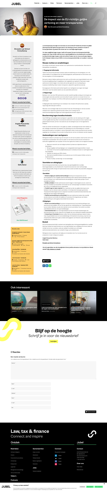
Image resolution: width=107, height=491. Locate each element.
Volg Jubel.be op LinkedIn (53, 249)
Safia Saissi (22, 165)
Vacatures (35, 464)
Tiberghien (73, 312)
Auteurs (44, 3)
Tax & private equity (15, 472)
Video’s (13, 476)
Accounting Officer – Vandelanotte (19, 249)
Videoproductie (36, 458)
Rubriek (36, 3)
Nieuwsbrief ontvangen (60, 452)
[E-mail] (21, 98)
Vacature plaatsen (37, 471)
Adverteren (35, 455)
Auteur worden (36, 452)
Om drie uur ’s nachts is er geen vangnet (22, 105)
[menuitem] (91, 4)
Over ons (84, 3)
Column (12, 455)
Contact (80, 449)
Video (52, 3)
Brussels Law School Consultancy (60, 27)
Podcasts (14, 480)
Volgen (60, 455)
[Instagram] (25, 98)
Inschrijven (53, 341)
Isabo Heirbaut (46, 311)
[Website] (19, 98)
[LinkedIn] (23, 98)
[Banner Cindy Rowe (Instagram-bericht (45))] (22, 223)
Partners (59, 3)
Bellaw (43, 311)
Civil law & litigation (15, 452)
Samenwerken (69, 3)
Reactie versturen (91, 411)
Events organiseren (37, 461)
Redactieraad (80, 469)
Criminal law (13, 461)
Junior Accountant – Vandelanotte (19, 257)
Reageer (47, 261)
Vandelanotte (14, 311)
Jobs (77, 3)
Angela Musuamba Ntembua (22, 125)
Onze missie (79, 466)
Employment (14, 464)
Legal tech (13, 466)
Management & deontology (17, 469)
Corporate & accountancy (17, 458)
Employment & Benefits (56, 16)
